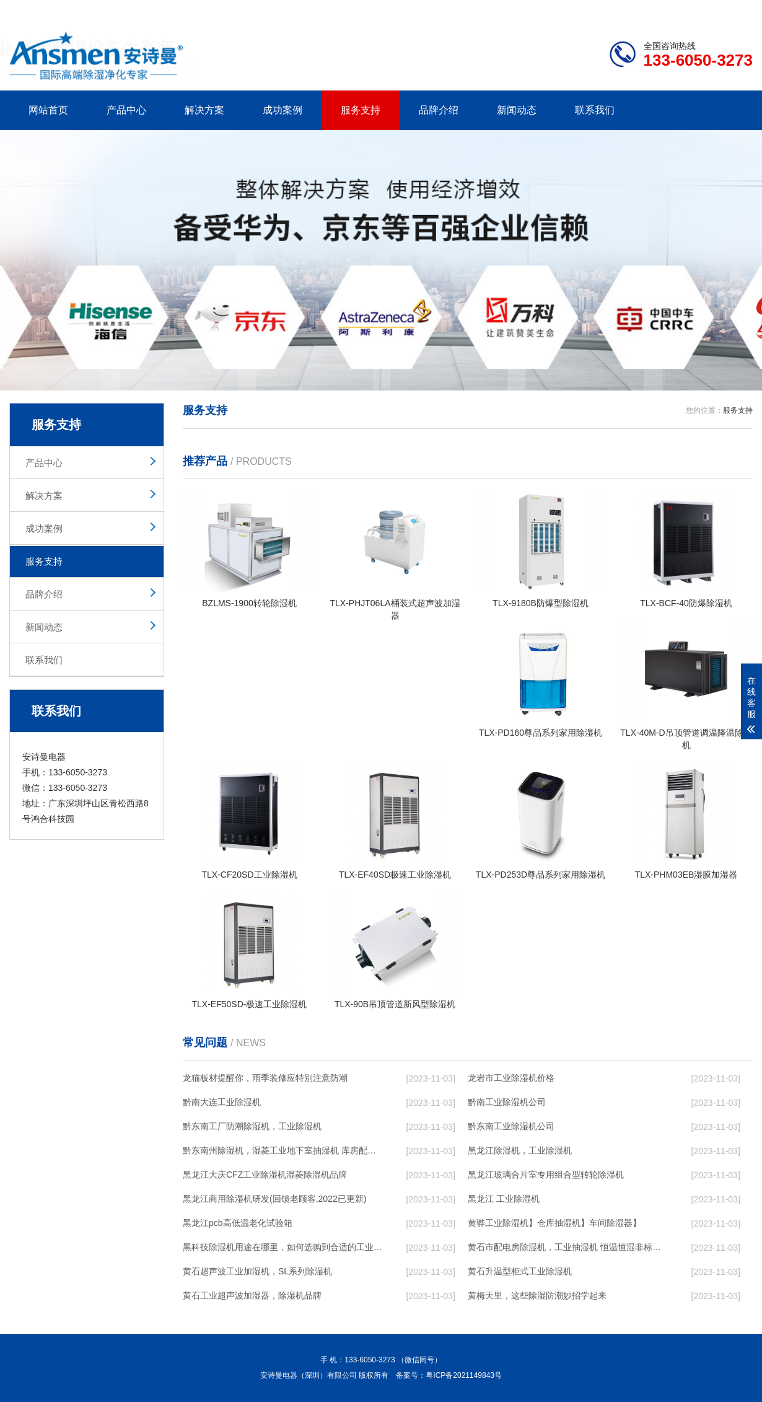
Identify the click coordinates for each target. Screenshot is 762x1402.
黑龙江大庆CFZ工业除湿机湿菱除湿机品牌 (265, 1174)
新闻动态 (516, 110)
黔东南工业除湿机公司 (511, 1126)
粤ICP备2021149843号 (464, 1375)
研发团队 (623, 10)
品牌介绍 (438, 110)
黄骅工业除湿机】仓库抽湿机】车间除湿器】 (554, 1223)
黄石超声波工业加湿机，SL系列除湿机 (257, 1271)
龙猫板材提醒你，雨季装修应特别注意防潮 (265, 1078)
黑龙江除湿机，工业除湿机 (520, 1150)
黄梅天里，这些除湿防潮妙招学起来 (537, 1295)
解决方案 (204, 110)
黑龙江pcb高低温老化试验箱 (237, 1223)
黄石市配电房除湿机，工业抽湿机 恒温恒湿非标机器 (567, 1247)
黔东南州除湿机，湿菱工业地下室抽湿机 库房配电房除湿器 (282, 1150)
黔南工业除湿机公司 (507, 1102)
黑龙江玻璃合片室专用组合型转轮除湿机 (546, 1174)
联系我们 (595, 110)
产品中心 (126, 110)
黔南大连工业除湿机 (222, 1102)
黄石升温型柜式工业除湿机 (520, 1271)
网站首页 (48, 110)
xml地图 (737, 10)
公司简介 (565, 10)
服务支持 (360, 110)
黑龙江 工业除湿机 (504, 1199)
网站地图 (681, 10)
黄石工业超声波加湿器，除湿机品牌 (252, 1295)
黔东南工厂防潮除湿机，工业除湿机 (252, 1126)
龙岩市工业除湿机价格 (511, 1078)
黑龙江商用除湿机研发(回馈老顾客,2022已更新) (274, 1199)
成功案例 (282, 110)
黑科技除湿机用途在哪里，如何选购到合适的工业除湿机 (282, 1247)
